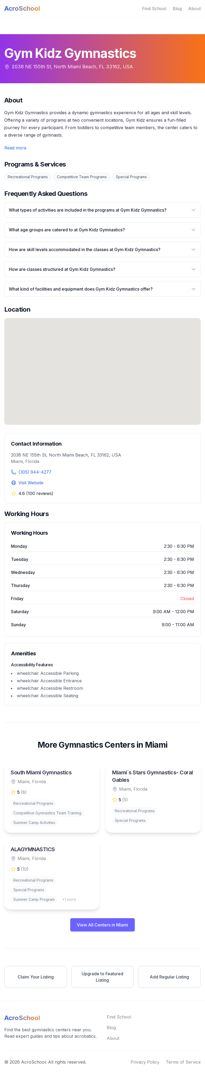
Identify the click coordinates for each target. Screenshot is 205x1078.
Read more (15, 147)
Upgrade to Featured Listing (102, 977)
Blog (177, 8)
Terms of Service (183, 1062)
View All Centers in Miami (102, 925)
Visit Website (31, 482)
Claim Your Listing (36, 977)
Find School (154, 8)
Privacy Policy (145, 1062)
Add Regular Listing (169, 977)
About (194, 8)
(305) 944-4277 (35, 472)
